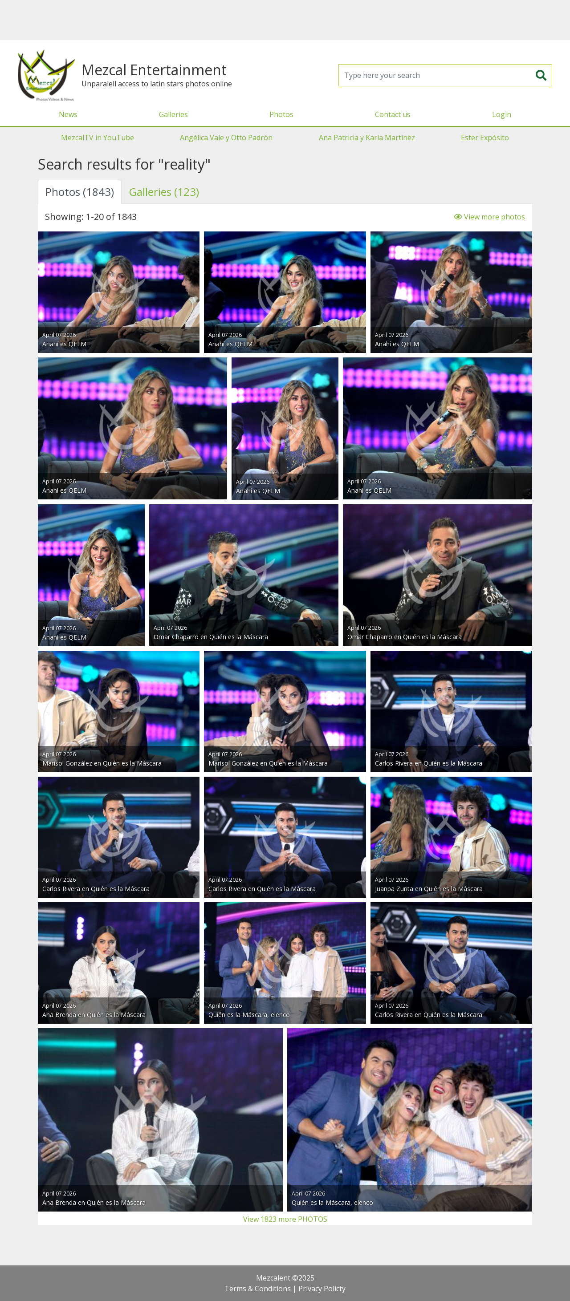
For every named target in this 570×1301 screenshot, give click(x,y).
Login (501, 114)
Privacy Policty (322, 1288)
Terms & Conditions (257, 1288)
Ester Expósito (485, 137)
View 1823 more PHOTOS (285, 1219)
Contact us (393, 114)
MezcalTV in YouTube (97, 137)
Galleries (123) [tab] (164, 191)
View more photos (489, 217)
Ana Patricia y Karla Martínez (367, 137)
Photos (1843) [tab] (79, 191)
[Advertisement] (285, 20)
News (68, 114)
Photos (281, 114)
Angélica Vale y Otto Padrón (226, 137)
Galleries (173, 114)
